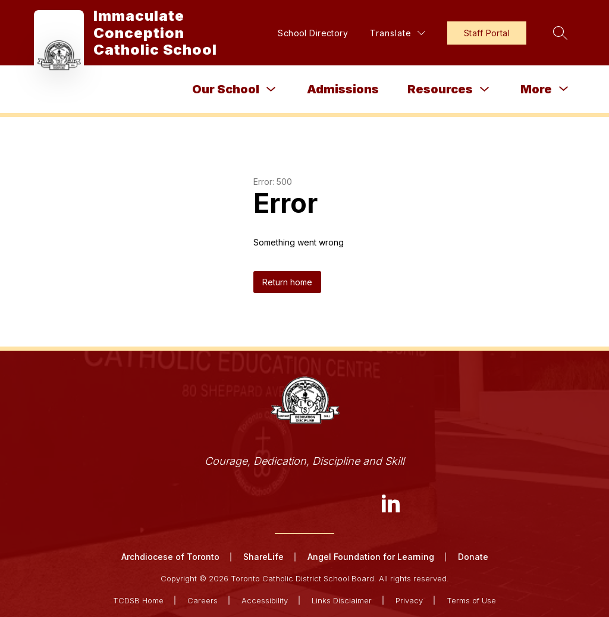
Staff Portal (487, 33)
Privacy (409, 600)
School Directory (313, 33)
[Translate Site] (397, 33)
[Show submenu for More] (536, 89)
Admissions (343, 89)
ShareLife (263, 557)
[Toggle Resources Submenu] (485, 89)
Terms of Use (471, 600)
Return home (287, 282)
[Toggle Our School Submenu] (271, 89)
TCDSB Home (138, 600)
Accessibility (264, 600)
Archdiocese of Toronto (170, 557)
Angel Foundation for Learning (370, 557)
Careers (202, 600)
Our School (225, 89)
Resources (440, 89)
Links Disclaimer (342, 600)
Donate (473, 557)
